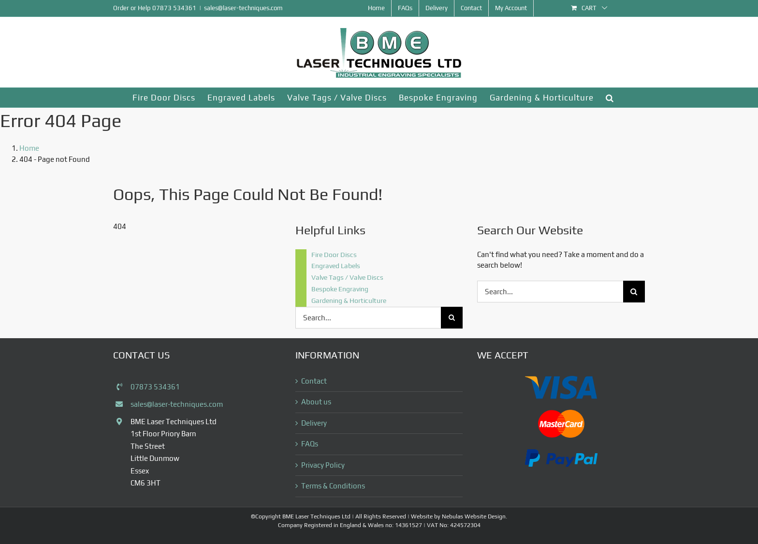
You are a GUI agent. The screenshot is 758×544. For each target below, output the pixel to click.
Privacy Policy (323, 465)
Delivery (314, 423)
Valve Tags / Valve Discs (347, 277)
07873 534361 (174, 8)
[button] (610, 97)
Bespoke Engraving (339, 289)
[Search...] (368, 318)
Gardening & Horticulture (348, 300)
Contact (314, 381)
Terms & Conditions (333, 486)
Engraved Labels (335, 266)
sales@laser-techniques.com (243, 8)
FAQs (309, 444)
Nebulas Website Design (474, 516)
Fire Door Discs (334, 254)
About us (316, 402)
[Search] (452, 318)
